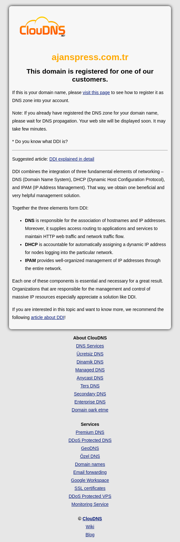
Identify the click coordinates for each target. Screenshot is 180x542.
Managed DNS (90, 369)
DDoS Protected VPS (90, 496)
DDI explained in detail (71, 159)
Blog (90, 534)
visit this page (96, 92)
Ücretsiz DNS (90, 353)
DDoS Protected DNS (90, 440)
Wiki (90, 526)
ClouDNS (92, 518)
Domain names (90, 464)
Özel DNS (90, 456)
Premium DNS (90, 432)
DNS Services (90, 345)
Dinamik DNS (90, 361)
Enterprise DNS (89, 401)
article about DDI (47, 317)
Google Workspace (90, 480)
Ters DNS (90, 385)
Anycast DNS (90, 377)
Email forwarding (90, 472)
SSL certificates (90, 488)
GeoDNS (90, 448)
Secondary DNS (90, 393)
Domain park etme (90, 409)
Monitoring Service (90, 504)
